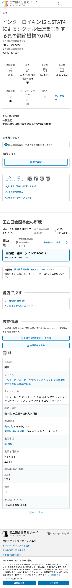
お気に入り (9, 179)
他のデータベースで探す (18, 197)
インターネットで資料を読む (16, 545)
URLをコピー (18, 179)
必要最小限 (19, 582)
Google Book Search (20, 305)
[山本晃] (8, 444)
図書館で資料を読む (11, 554)
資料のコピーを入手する (14, 550)
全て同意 (54, 582)
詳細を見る (55, 574)
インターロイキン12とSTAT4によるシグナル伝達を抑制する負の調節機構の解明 (34, 382)
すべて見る (59, 97)
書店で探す (36, 162)
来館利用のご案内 (56, 242)
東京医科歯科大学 (14, 431)
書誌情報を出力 (14, 191)
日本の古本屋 (16, 301)
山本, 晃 (8, 426)
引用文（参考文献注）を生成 (20, 186)
